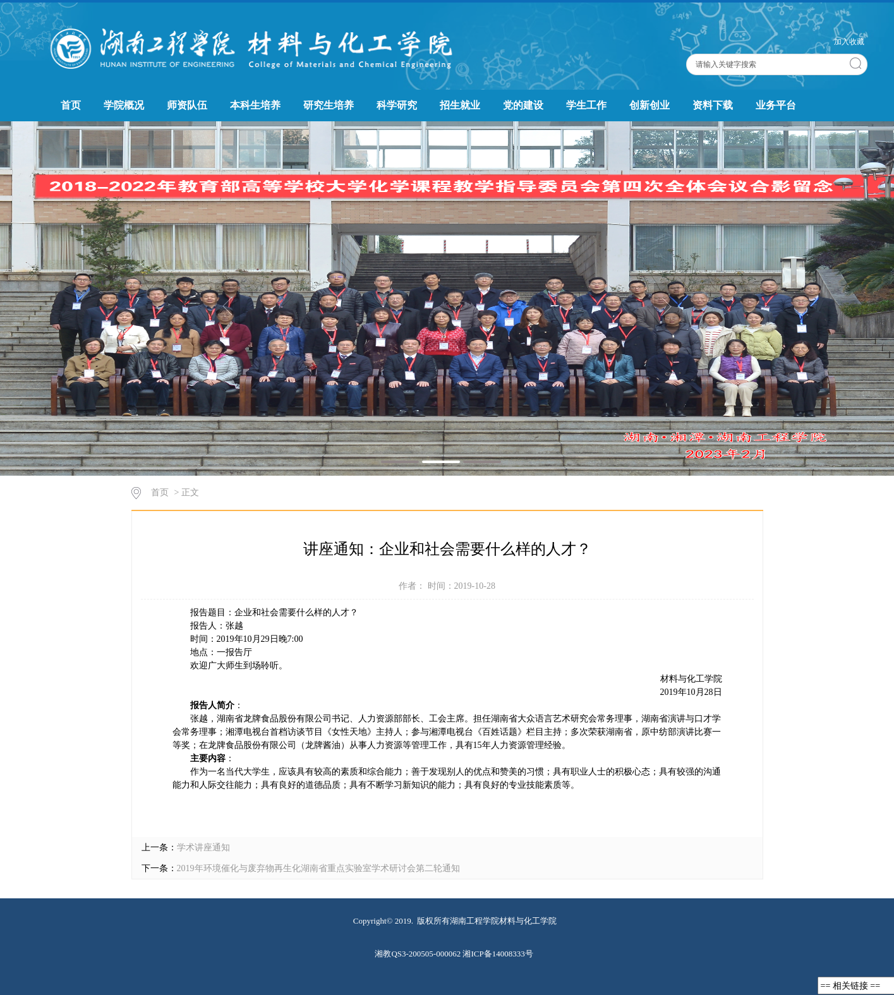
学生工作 (586, 105)
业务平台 (776, 105)
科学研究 (397, 105)
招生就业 (460, 105)
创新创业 (649, 105)
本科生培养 (255, 105)
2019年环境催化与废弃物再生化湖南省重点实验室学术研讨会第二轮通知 (318, 868)
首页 (71, 105)
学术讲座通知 (203, 847)
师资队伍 (187, 105)
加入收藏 (849, 41)
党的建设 (523, 105)
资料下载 (712, 105)
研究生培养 (328, 105)
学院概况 (124, 105)
